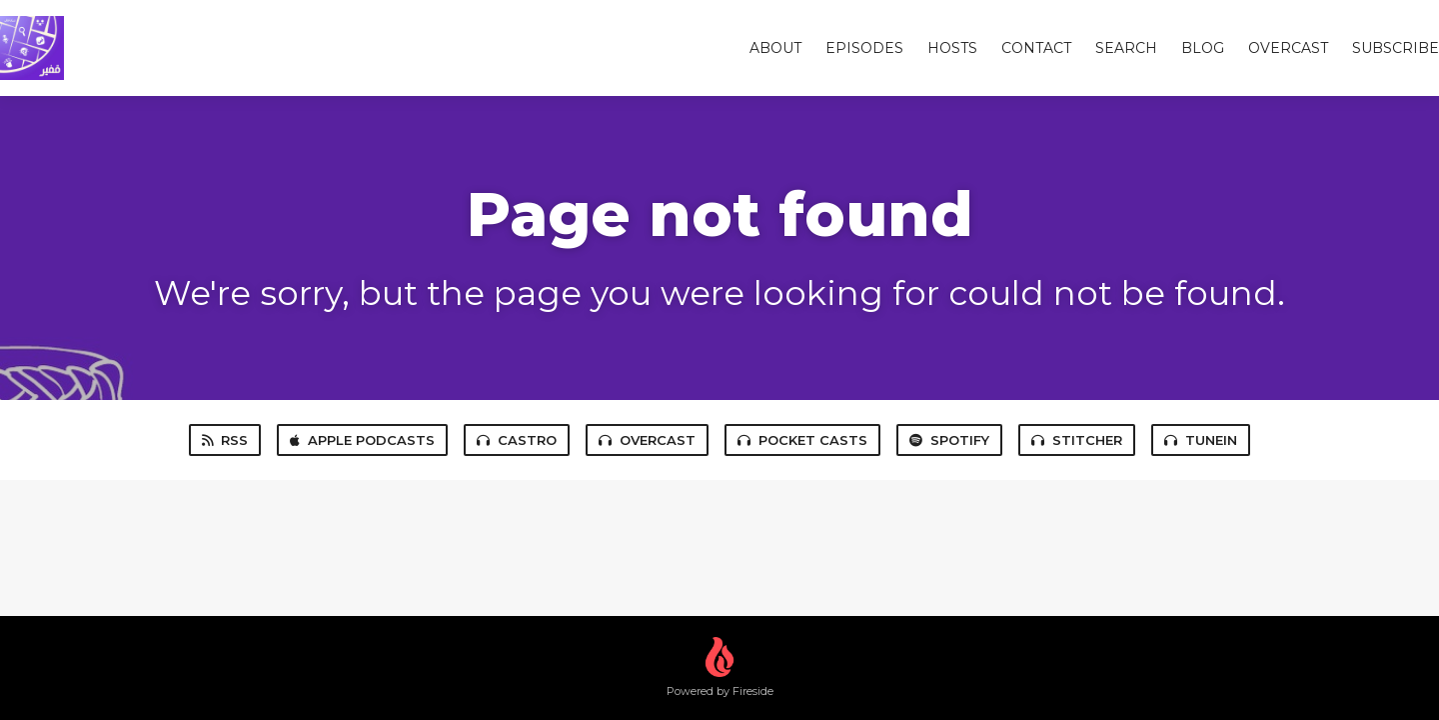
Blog (1202, 48)
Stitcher (1076, 440)
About (775, 48)
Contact (1036, 48)
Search (1126, 48)
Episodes (864, 48)
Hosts (952, 48)
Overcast (647, 440)
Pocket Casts (802, 440)
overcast (1288, 48)
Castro (517, 440)
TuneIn (1200, 440)
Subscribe (1395, 48)
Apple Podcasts (362, 440)
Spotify (949, 440)
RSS (225, 440)
